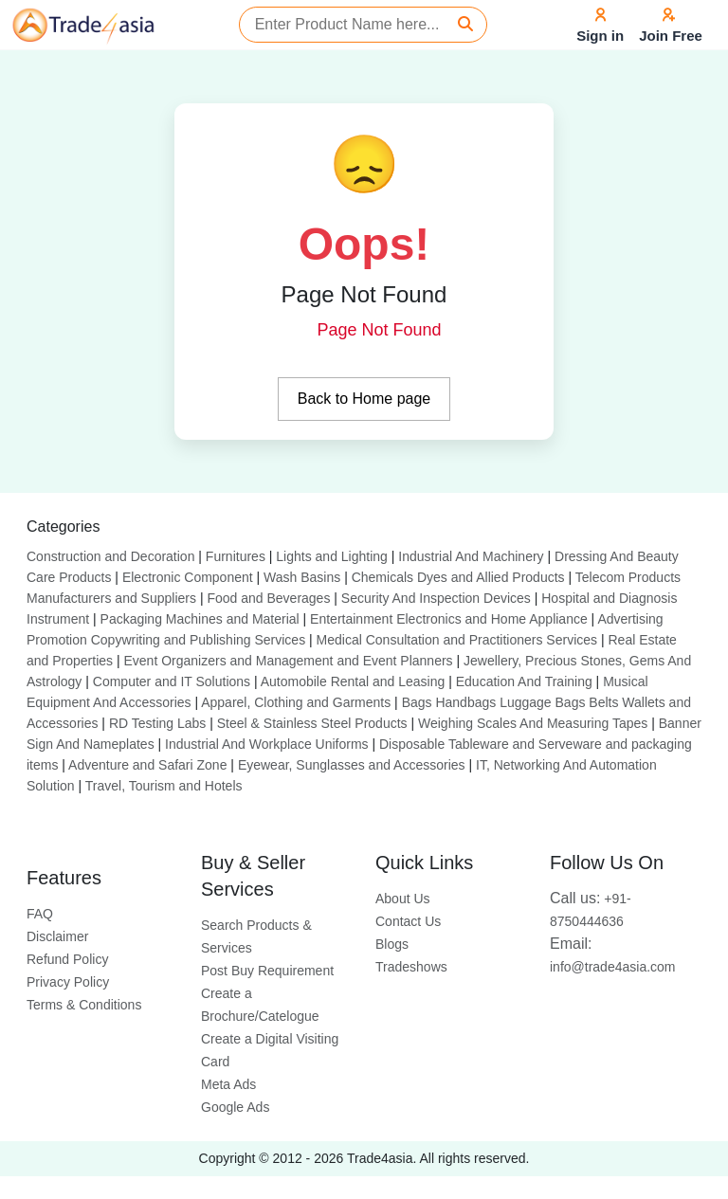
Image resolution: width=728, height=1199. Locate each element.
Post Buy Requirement (267, 970)
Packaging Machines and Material (200, 619)
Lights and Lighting (332, 556)
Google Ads (235, 1107)
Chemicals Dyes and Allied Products (458, 577)
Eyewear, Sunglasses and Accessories (351, 764)
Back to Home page (364, 399)
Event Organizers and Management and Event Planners (287, 660)
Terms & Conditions (84, 1004)
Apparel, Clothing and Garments (296, 702)
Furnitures (235, 556)
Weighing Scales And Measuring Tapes (532, 723)
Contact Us (408, 921)
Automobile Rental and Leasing (353, 681)
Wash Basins (302, 577)
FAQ (40, 913)
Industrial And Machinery (470, 556)
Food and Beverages (268, 598)
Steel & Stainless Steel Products (312, 723)
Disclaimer (57, 936)
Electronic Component (187, 577)
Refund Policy (67, 959)
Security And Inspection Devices (436, 598)
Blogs (392, 944)
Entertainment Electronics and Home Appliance (449, 619)
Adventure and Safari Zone (147, 764)
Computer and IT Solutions (171, 681)
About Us (402, 898)
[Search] (465, 25)
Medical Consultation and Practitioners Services (457, 639)
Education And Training (524, 681)
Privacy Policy (68, 982)
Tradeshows (411, 966)
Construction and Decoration (110, 556)
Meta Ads (228, 1084)
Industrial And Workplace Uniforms (267, 744)
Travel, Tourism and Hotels (164, 785)
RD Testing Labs (157, 723)
